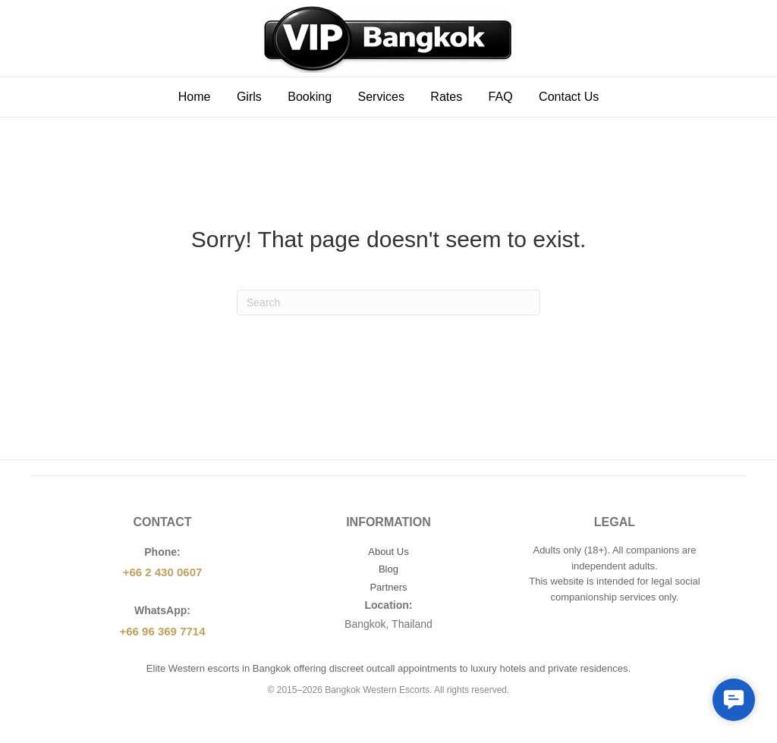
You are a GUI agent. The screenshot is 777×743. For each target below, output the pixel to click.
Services (381, 96)
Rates (446, 96)
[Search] (388, 302)
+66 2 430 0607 (163, 572)
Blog (388, 569)
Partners (388, 587)
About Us (388, 551)
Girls (249, 96)
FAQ (501, 96)
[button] (734, 700)
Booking (310, 96)
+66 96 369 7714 (162, 631)
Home (194, 96)
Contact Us (569, 96)
